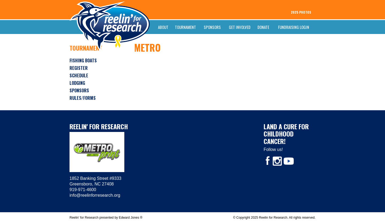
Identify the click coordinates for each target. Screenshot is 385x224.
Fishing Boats (83, 60)
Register (79, 68)
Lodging (77, 83)
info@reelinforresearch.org (95, 195)
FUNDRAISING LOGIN (293, 27)
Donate (263, 27)
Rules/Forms (83, 98)
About (163, 27)
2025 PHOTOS (301, 12)
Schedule (79, 75)
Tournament (185, 27)
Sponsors (212, 27)
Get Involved (240, 27)
